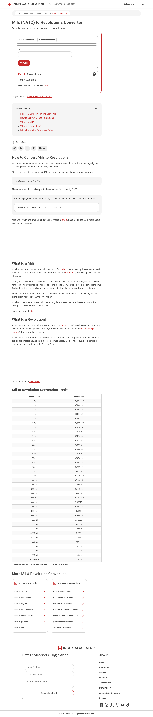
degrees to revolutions (68, 603)
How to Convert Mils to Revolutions (37, 118)
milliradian (70, 272)
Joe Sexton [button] (23, 142)
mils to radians (29, 591)
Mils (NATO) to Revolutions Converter (38, 114)
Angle (39, 13)
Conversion (28, 13)
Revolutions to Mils (47, 40)
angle (64, 220)
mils (31, 311)
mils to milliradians (29, 597)
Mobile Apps (104, 677)
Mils (46, 13)
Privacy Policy (105, 688)
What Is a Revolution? (30, 126)
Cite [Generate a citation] (42, 148)
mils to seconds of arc (29, 616)
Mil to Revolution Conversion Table (36, 130)
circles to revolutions (68, 628)
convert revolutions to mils (39, 96)
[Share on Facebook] (21, 148)
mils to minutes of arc (29, 609)
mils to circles (29, 628)
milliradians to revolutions (68, 597)
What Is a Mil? (27, 122)
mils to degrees (29, 603)
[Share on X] (27, 148)
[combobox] (80, 4)
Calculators (130, 4)
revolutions (34, 381)
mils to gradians (29, 622)
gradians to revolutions (68, 622)
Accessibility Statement (109, 693)
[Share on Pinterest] (33, 148)
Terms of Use (105, 683)
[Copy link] (14, 148)
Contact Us (104, 667)
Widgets (102, 672)
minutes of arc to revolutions (68, 609)
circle (62, 269)
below (46, 86)
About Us (103, 662)
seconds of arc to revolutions (68, 616)
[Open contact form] (94, 74)
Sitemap (102, 698)
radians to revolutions (68, 591)
